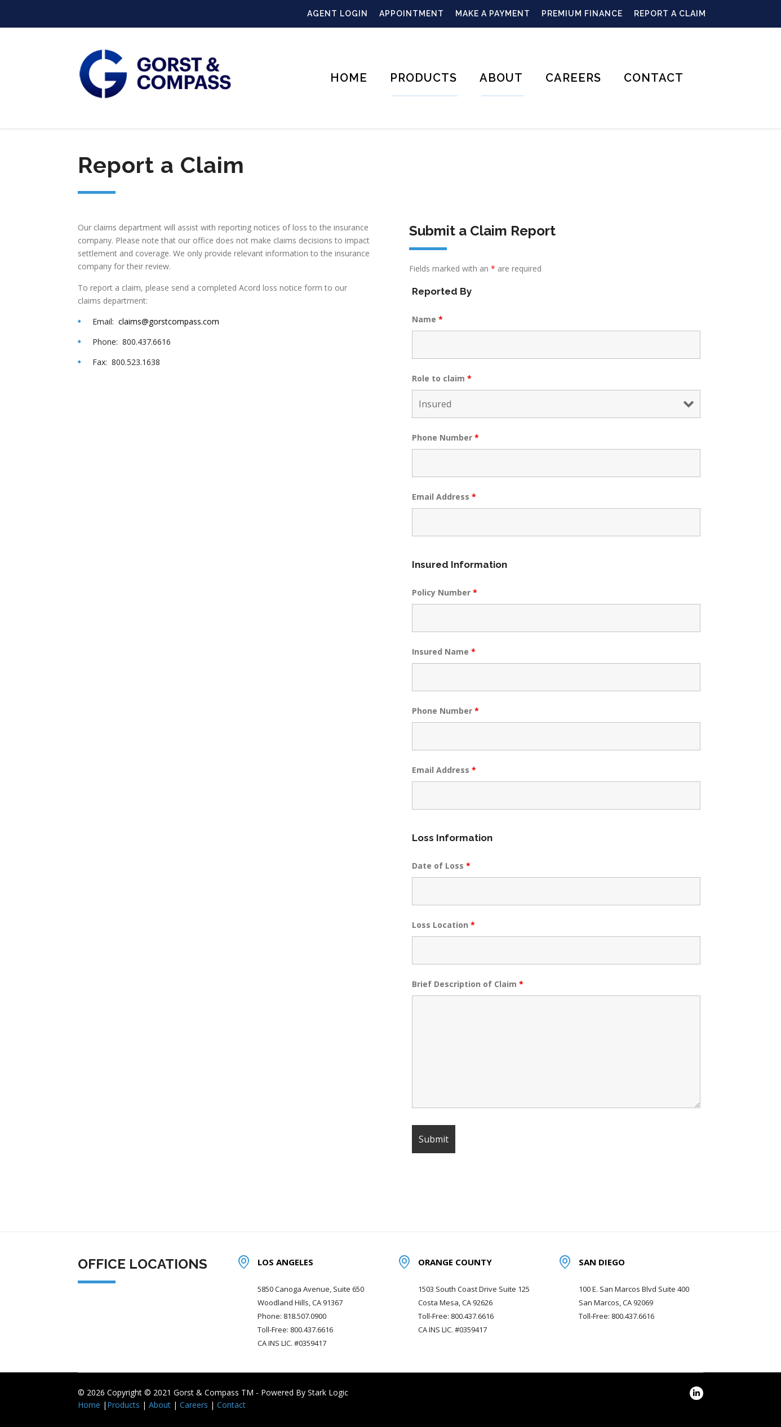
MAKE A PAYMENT (492, 13)
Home (348, 78)
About (501, 78)
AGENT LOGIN (337, 13)
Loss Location (443, 924)
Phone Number (445, 437)
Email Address (444, 496)
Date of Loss (441, 865)
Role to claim (442, 378)
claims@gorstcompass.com (168, 321)
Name (427, 319)
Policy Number (444, 592)
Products (423, 78)
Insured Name (444, 651)
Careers (573, 78)
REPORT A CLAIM (670, 13)
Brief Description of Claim (467, 984)
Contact (654, 78)
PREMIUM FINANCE (582, 13)
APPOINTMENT (411, 13)
